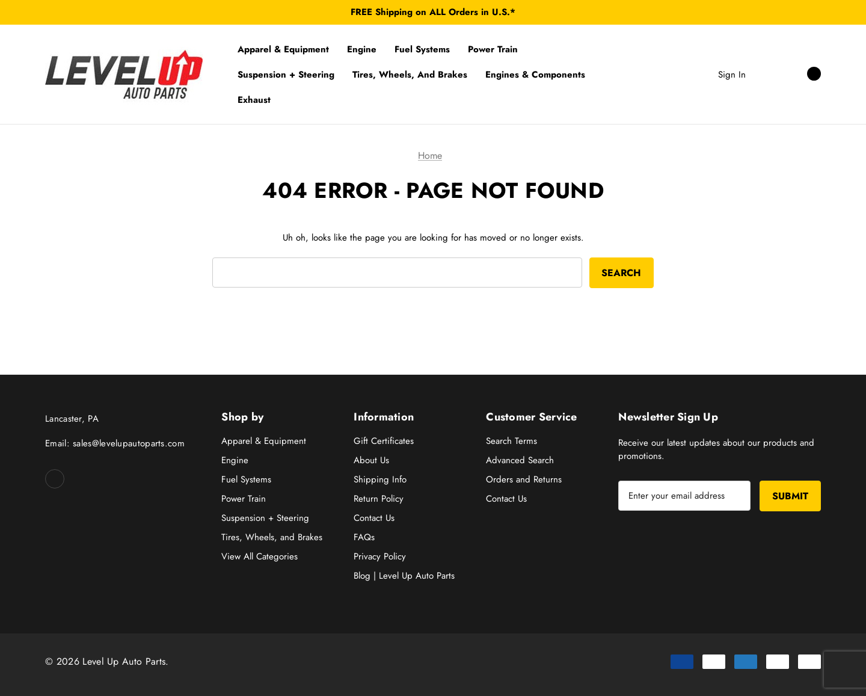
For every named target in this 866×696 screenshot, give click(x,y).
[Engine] (361, 49)
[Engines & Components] (535, 74)
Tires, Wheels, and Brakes (271, 537)
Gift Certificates (384, 441)
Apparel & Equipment (263, 441)
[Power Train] (493, 49)
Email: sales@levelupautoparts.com (115, 443)
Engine (234, 460)
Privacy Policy (380, 556)
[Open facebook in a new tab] (54, 478)
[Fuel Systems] (422, 49)
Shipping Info (380, 479)
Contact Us (374, 518)
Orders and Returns (524, 479)
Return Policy (379, 498)
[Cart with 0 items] (801, 74)
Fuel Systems (246, 479)
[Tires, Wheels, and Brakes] (409, 74)
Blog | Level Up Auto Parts (404, 575)
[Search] (767, 74)
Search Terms (511, 441)
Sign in (732, 74)
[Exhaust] (254, 99)
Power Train (243, 498)
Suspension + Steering (265, 518)
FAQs (364, 537)
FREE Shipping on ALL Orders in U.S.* (433, 12)
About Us (371, 460)
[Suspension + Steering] (286, 74)
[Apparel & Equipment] (283, 49)
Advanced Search (520, 460)
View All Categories (259, 556)
